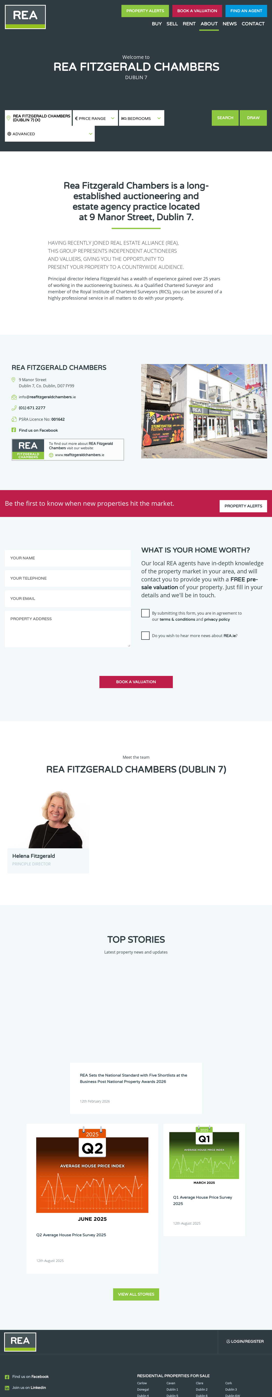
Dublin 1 (172, 1183)
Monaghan (203, 1233)
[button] (188, 118)
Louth (229, 1227)
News (230, 24)
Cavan (170, 1177)
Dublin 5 (172, 1189)
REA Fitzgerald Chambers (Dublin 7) (41, 118)
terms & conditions (177, 604)
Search (225, 118)
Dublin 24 (203, 1214)
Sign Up (90, 1262)
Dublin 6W (232, 1189)
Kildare (171, 1220)
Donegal (143, 1183)
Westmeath (145, 1245)
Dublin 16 (173, 1208)
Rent (189, 24)
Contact (253, 24)
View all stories (136, 1087)
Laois (229, 1220)
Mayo (141, 1233)
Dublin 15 (144, 1208)
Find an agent (246, 11)
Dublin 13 (203, 1202)
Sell (172, 24)
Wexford (172, 1245)
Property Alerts (145, 11)
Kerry (141, 1220)
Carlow (142, 1177)
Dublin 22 (173, 1214)
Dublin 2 (202, 1183)
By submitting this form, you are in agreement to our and (197, 602)
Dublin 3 (231, 1183)
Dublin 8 (172, 1195)
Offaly (229, 1233)
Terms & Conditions (138, 1389)
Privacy (167, 1389)
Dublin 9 (202, 1195)
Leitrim (142, 1227)
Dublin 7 (143, 1195)
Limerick (172, 1227)
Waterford (232, 1239)
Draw (254, 118)
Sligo (169, 1239)
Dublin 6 (202, 1189)
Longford (202, 1227)
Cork (228, 1177)
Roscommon (145, 1239)
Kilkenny (202, 1220)
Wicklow (202, 1245)
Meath (171, 1233)
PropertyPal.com (232, 1389)
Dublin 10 (232, 1195)
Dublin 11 (144, 1202)
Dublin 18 (232, 1208)
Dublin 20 (144, 1214)
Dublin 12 (173, 1202)
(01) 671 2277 (32, 392)
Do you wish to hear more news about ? (194, 621)
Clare (199, 1177)
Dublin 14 (232, 1202)
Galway (230, 1214)
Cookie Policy (104, 1389)
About (209, 24)
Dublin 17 (203, 1208)
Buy (157, 24)
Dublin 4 (143, 1189)
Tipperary (203, 1239)
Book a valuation (197, 11)
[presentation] (178, 638)
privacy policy (217, 604)
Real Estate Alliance (62, 1389)
